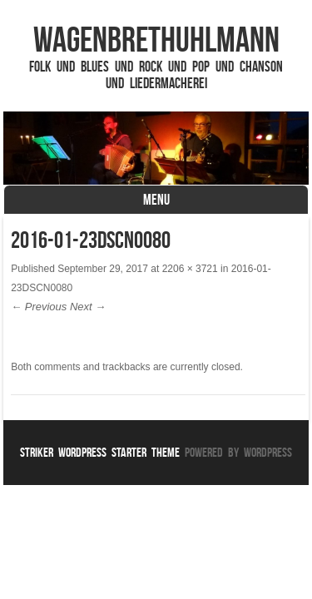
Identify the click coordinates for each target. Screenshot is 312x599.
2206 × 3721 (190, 269)
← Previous (39, 306)
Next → (88, 306)
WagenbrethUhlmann (156, 39)
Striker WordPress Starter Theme (100, 452)
